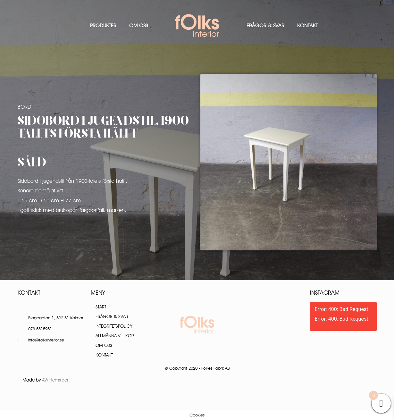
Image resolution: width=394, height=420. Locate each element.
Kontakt (307, 25)
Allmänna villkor (115, 335)
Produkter (103, 25)
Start (101, 306)
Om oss (138, 25)
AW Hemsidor (55, 379)
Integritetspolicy (114, 326)
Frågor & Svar (265, 25)
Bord (24, 107)
